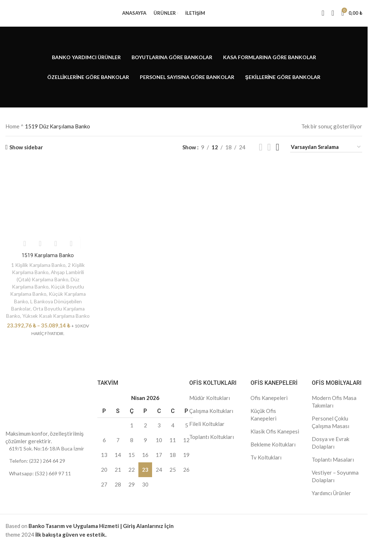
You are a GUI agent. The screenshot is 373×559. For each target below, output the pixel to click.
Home (12, 132)
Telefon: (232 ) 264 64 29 (37, 473)
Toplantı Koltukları (211, 448)
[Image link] (27, 419)
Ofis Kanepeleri (269, 409)
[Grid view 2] (260, 153)
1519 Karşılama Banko (47, 260)
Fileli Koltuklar (207, 435)
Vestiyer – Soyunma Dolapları (335, 488)
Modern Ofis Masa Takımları (334, 413)
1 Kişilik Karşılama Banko (38, 270)
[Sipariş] (326, 153)
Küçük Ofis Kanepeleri (263, 426)
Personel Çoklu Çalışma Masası (330, 434)
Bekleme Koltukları (273, 456)
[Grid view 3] (269, 153)
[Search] (323, 16)
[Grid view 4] (277, 153)
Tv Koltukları (265, 469)
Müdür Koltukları (209, 409)
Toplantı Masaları (333, 471)
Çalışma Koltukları (211, 422)
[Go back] (14, 73)
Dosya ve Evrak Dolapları (330, 455)
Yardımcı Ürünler (331, 505)
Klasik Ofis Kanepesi (274, 443)
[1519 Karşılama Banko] (47, 212)
